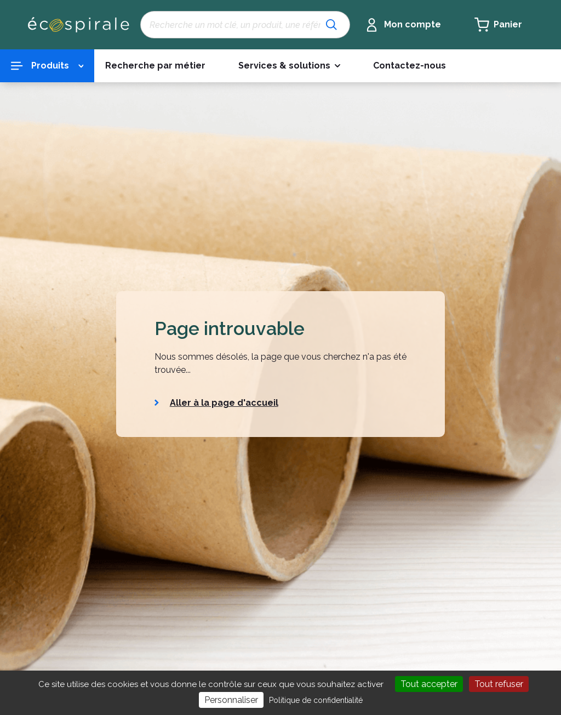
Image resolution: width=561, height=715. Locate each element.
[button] (289, 66)
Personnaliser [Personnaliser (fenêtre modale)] (231, 700)
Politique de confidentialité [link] (316, 700)
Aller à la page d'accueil (224, 403)
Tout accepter (428, 684)
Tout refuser (498, 684)
